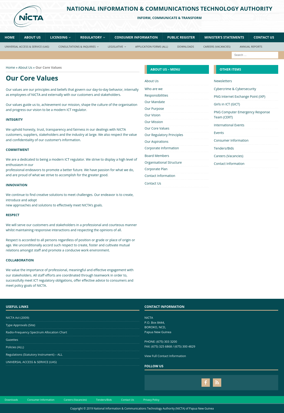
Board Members (157, 155)
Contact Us (264, 37)
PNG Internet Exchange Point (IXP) (239, 96)
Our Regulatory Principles (164, 135)
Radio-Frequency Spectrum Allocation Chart (36, 332)
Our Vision (152, 115)
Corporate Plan (156, 169)
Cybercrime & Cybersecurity (235, 89)
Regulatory (91, 37)
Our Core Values (157, 128)
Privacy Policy (151, 399)
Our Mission (154, 122)
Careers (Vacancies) (217, 46)
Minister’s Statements (224, 37)
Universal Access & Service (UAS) (27, 46)
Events (219, 132)
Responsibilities (156, 95)
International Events (229, 125)
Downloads (185, 46)
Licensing (59, 37)
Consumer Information (136, 37)
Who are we (153, 89)
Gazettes (12, 340)
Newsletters (223, 81)
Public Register (181, 37)
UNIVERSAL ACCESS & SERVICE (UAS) (31, 362)
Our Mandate (155, 102)
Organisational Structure (163, 162)
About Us (32, 37)
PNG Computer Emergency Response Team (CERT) (242, 114)
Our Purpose (154, 108)
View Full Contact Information (165, 356)
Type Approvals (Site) (20, 325)
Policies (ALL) (15, 347)
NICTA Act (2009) (17, 317)
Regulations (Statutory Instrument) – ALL (34, 354)
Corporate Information (162, 148)
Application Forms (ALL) (151, 46)
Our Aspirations (156, 141)
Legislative (115, 46)
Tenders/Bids (224, 148)
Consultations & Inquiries (77, 46)
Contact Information (160, 175)
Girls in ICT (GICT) (227, 104)
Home (10, 37)
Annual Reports (251, 46)
